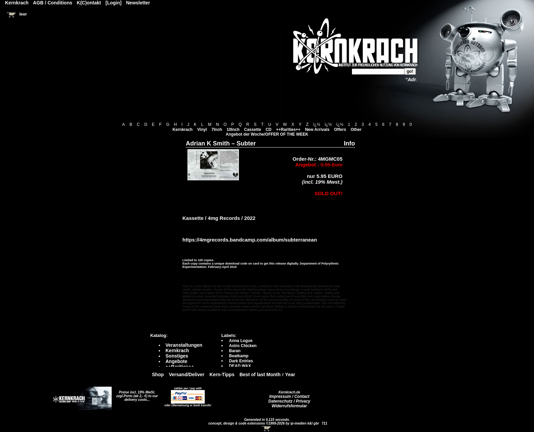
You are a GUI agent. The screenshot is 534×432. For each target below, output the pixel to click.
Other (356, 129)
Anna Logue (240, 340)
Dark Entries (241, 361)
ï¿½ (316, 124)
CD (268, 129)
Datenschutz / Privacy (289, 401)
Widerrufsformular (289, 406)
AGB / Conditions (52, 2)
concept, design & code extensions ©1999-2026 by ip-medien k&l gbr (264, 423)
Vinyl (202, 129)
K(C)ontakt (89, 2)
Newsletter (138, 2)
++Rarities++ (288, 129)
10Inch (233, 129)
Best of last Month (260, 374)
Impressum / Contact (289, 396)
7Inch (217, 129)
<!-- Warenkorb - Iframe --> (267, 428)
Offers (340, 129)
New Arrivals (317, 129)
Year (290, 374)
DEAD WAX (240, 366)
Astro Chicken (243, 345)
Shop (158, 374)
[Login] (113, 2)
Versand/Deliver (186, 374)
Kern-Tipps (222, 374)
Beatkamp (238, 356)
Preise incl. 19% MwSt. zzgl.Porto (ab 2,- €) (135, 394)
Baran (235, 350)
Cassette (252, 129)
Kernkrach (183, 129)
